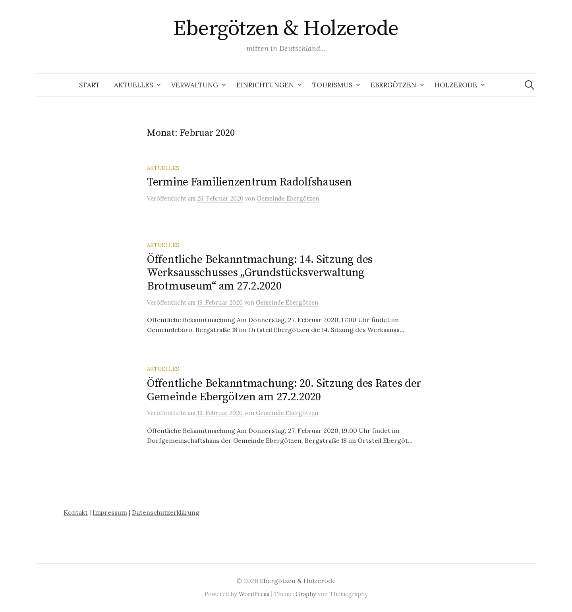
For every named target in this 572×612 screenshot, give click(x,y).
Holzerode (456, 85)
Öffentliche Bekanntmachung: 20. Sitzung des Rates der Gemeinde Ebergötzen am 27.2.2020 (284, 390)
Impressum (110, 512)
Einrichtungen (265, 85)
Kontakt (76, 512)
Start (89, 85)
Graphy (306, 594)
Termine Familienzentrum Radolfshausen (249, 182)
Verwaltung (194, 85)
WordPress (254, 594)
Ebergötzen (393, 85)
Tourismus (332, 85)
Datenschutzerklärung (165, 512)
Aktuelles (133, 85)
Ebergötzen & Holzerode (285, 28)
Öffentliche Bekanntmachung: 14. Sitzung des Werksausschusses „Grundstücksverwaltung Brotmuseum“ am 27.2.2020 (260, 273)
